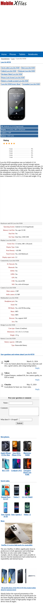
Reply (37, 368)
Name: (5, 403)
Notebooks (33, 54)
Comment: (4, 408)
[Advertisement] (21, 29)
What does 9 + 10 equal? (10, 421)
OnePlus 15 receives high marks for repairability (17, 547)
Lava (13, 59)
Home (3, 54)
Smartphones (5, 59)
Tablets (22, 54)
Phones (12, 54)
